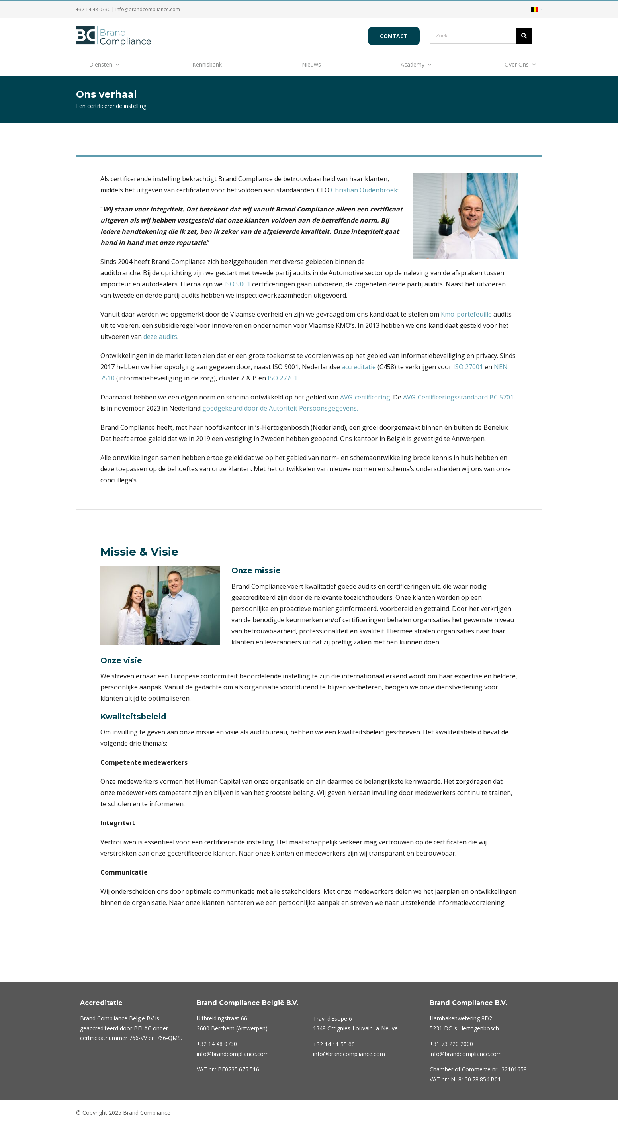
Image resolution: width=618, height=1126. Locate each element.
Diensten (100, 64)
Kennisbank (207, 64)
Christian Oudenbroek (364, 190)
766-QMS (168, 1038)
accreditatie (359, 366)
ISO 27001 (468, 366)
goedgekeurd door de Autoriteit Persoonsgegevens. (280, 408)
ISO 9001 (237, 284)
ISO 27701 (282, 378)
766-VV (138, 1038)
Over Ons (517, 64)
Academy (412, 64)
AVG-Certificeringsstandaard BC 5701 (458, 397)
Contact (394, 36)
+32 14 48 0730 (93, 9)
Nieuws (311, 64)
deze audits (160, 336)
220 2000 (451, 1044)
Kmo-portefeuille (466, 314)
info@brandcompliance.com (147, 9)
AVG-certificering (365, 397)
